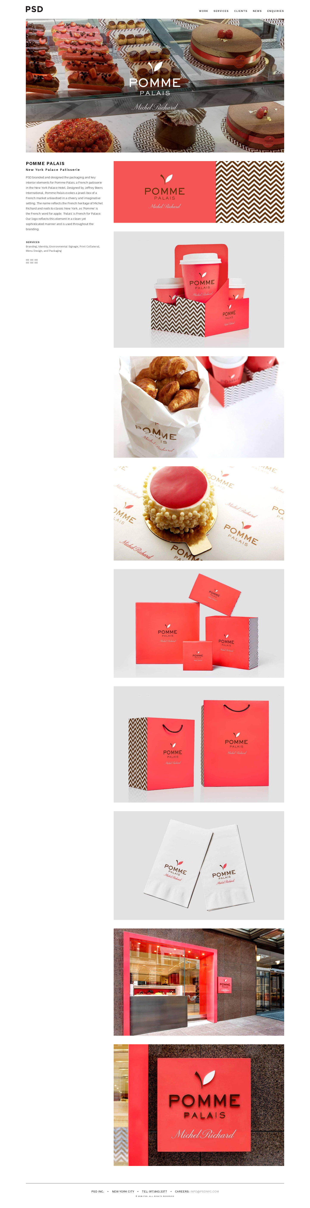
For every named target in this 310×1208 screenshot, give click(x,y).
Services (221, 11)
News (257, 11)
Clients (241, 11)
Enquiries (275, 11)
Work (203, 11)
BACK (32, 263)
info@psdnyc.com (204, 1191)
